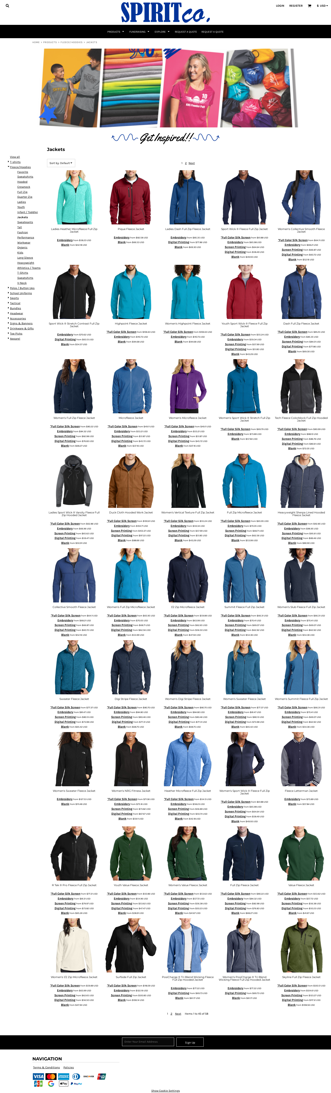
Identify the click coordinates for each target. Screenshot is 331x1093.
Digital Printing (178, 242)
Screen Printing (235, 247)
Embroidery (65, 240)
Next (192, 163)
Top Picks (16, 333)
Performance (25, 237)
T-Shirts (22, 272)
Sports (14, 298)
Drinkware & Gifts (22, 328)
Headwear (16, 313)
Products (50, 42)
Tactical (15, 303)
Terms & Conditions (46, 1067)
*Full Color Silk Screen (235, 237)
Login (280, 5)
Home (36, 42)
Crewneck (23, 186)
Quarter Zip (24, 196)
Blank (65, 244)
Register (296, 5)
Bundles (15, 308)
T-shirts (15, 162)
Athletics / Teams (29, 267)
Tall (19, 227)
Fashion (22, 232)
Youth (21, 207)
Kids (20, 252)
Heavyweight (25, 262)
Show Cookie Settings (165, 1090)
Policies (68, 1067)
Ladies (21, 202)
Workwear (23, 242)
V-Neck (22, 283)
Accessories (18, 318)
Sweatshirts (25, 277)
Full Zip (22, 192)
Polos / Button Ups (22, 288)
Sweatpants (25, 222)
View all (15, 156)
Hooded (22, 181)
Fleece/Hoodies (72, 42)
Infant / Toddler (27, 212)
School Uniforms (21, 293)
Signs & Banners (21, 323)
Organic (22, 247)
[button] (7, 5)
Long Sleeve (25, 257)
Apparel (15, 338)
